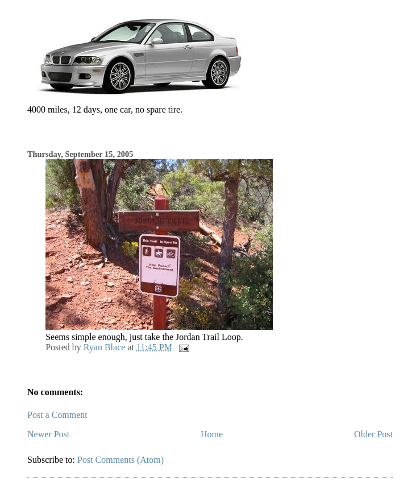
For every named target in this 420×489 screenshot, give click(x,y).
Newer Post (48, 434)
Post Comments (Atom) (120, 460)
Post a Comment (57, 415)
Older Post (373, 434)
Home (212, 434)
